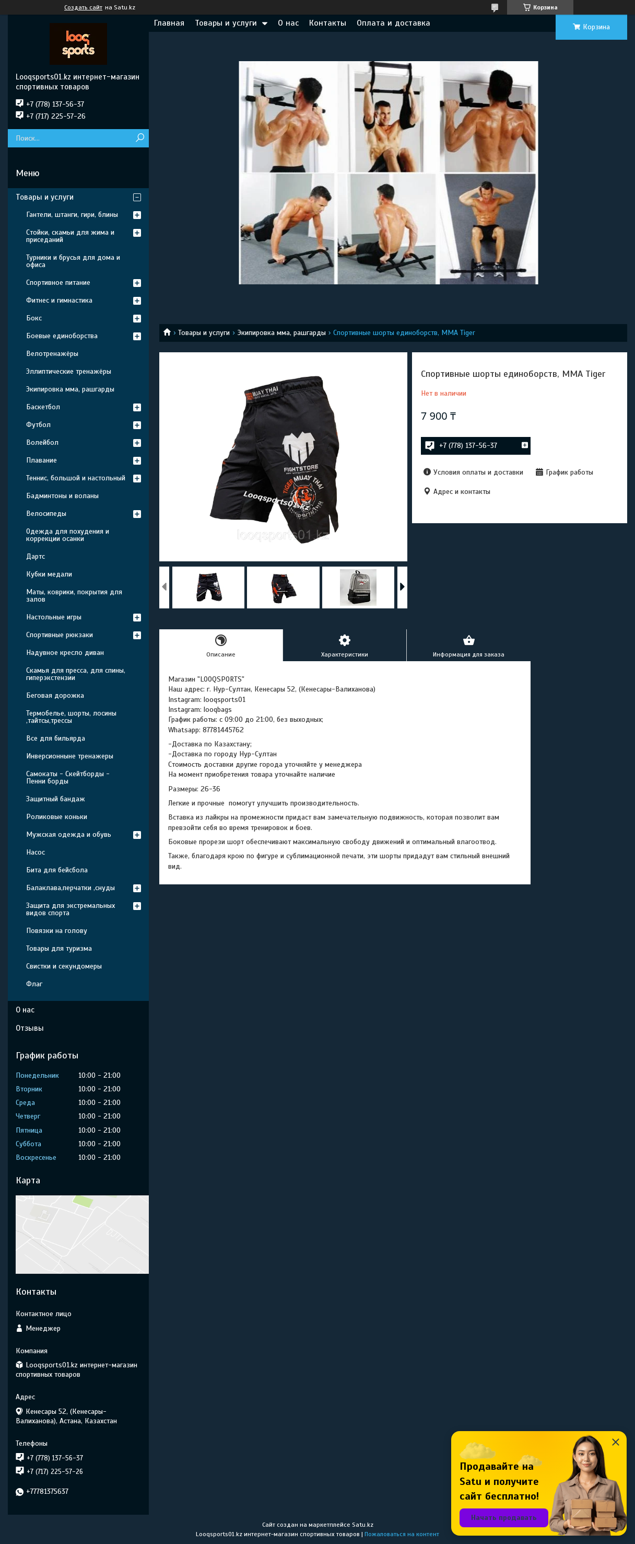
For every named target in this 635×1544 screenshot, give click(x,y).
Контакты (327, 23)
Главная (169, 23)
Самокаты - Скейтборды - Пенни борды (68, 777)
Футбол (38, 424)
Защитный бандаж (55, 798)
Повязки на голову (56, 930)
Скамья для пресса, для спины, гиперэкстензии (75, 674)
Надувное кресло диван (65, 652)
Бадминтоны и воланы (62, 495)
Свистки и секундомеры (64, 966)
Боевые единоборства (62, 335)
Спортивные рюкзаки (59, 634)
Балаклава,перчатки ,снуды (70, 887)
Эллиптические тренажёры (68, 371)
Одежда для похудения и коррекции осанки (67, 535)
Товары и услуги (226, 23)
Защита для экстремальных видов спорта (70, 909)
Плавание (41, 460)
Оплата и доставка (393, 23)
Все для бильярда (55, 738)
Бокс (34, 318)
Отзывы (30, 1028)
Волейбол (42, 442)
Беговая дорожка (55, 695)
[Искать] (140, 138)
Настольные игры (53, 617)
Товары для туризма (59, 948)
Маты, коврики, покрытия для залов (74, 595)
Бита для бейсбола (57, 870)
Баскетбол (43, 406)
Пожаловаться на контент (401, 1534)
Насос (35, 852)
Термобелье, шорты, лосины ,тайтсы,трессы (71, 717)
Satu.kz (362, 1524)
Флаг (34, 984)
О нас (288, 23)
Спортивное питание (58, 282)
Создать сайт (83, 7)
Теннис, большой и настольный (75, 478)
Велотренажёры (52, 353)
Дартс (35, 556)
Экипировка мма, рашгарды (282, 332)
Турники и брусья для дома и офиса (73, 261)
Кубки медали (49, 574)
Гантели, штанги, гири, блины (72, 214)
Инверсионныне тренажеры (69, 756)
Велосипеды (46, 513)
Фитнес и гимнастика (59, 300)
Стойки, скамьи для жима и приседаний (70, 236)
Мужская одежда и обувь (68, 834)
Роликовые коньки (56, 816)
